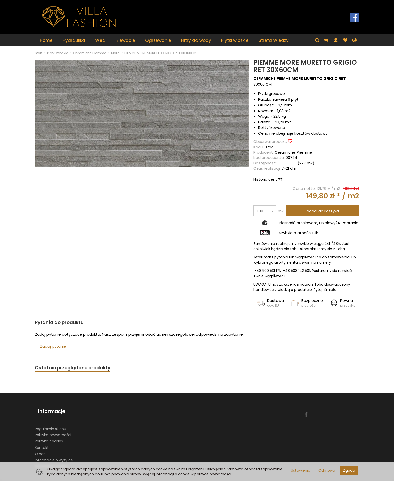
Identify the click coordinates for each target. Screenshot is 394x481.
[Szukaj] (317, 40)
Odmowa (326, 470)
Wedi (100, 40)
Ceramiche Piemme (293, 152)
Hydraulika (74, 40)
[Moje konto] (335, 40)
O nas (40, 447)
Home (46, 40)
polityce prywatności (212, 474)
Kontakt (42, 441)
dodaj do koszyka (323, 211)
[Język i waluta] (354, 40)
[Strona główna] (79, 16)
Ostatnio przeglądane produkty (76, 369)
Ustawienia (300, 470)
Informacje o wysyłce (54, 453)
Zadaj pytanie (53, 347)
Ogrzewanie (158, 40)
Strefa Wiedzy (274, 40)
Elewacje (125, 40)
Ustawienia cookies (52, 459)
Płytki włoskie (235, 40)
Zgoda (349, 470)
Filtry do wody (196, 40)
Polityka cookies (49, 434)
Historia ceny (267, 179)
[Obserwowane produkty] (345, 40)
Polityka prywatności (53, 428)
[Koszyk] (326, 40)
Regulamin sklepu (50, 422)
